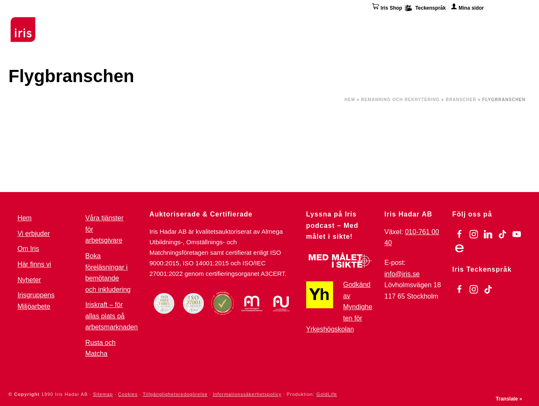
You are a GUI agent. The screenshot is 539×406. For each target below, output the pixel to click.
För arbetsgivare (251, 23)
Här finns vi (460, 24)
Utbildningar (112, 23)
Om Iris (419, 23)
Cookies (128, 394)
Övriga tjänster (369, 23)
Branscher (461, 99)
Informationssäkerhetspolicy (247, 394)
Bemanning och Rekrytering (400, 99)
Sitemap (103, 394)
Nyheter (29, 279)
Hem (349, 99)
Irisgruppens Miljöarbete (35, 300)
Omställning (311, 23)
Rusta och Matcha (100, 348)
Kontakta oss (510, 23)
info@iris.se (402, 274)
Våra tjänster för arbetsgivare (104, 229)
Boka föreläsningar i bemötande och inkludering (108, 272)
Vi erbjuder (33, 233)
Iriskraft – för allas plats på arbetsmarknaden (111, 316)
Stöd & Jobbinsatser (178, 23)
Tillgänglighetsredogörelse (175, 394)
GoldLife (326, 394)
